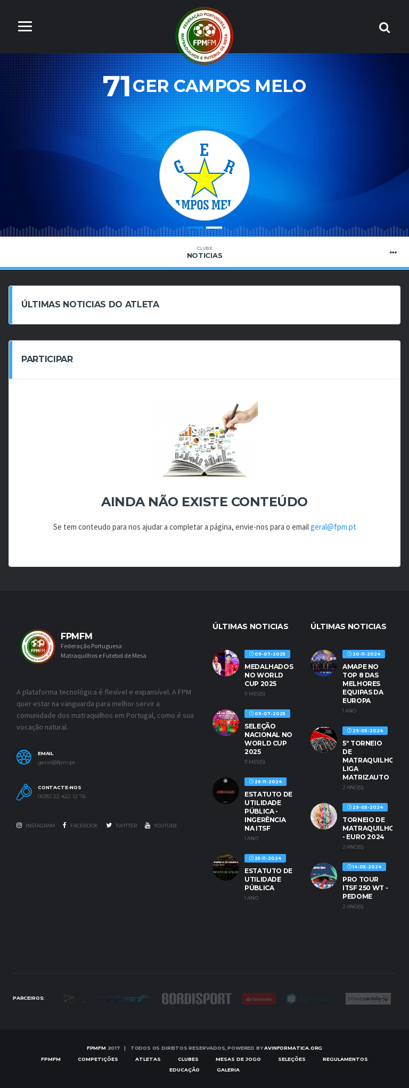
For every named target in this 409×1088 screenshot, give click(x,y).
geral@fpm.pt (333, 527)
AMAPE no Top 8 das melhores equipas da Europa (362, 684)
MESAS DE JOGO (238, 1059)
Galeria (228, 1070)
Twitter (121, 825)
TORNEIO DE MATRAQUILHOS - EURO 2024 (370, 828)
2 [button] (214, 228)
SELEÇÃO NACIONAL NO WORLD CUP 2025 (268, 739)
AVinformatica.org (293, 1048)
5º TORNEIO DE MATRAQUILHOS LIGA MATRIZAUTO (370, 760)
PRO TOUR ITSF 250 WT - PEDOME (365, 887)
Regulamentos (345, 1059)
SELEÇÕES (292, 1059)
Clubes (188, 1059)
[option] (204, 165)
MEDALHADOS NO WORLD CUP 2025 (268, 675)
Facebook (80, 825)
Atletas (148, 1059)
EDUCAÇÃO (184, 1070)
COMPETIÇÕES (98, 1059)
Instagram (36, 825)
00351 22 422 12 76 (62, 796)
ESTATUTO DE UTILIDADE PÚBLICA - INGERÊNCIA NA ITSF (268, 811)
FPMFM (96, 1048)
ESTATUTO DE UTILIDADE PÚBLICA (268, 879)
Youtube (161, 825)
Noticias (204, 253)
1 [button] (195, 228)
